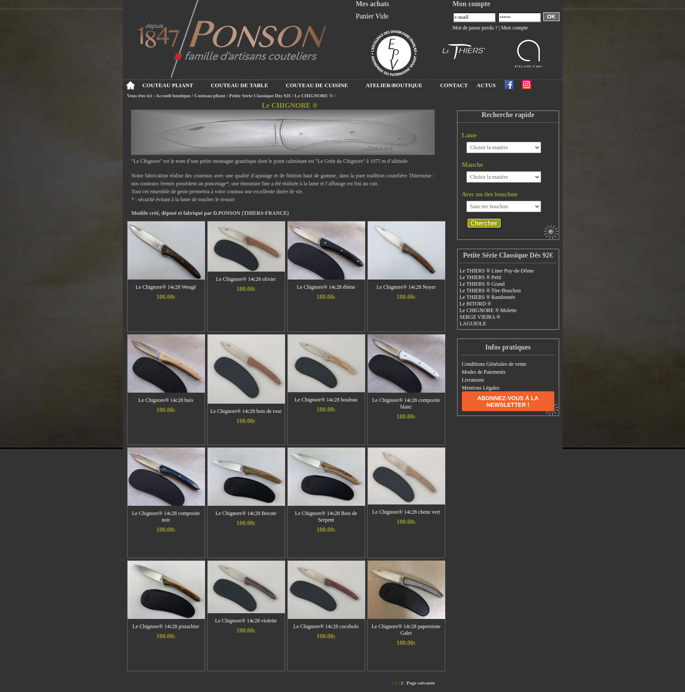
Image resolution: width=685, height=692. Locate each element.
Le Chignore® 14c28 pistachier (165, 626)
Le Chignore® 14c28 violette (246, 621)
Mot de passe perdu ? (475, 28)
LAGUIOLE (473, 323)
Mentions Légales (481, 388)
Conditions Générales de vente (494, 364)
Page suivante (421, 682)
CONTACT (454, 85)
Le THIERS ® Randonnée (488, 297)
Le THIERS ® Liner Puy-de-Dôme (497, 271)
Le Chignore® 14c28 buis (166, 400)
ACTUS (485, 85)
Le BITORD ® (475, 304)
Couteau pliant (209, 95)
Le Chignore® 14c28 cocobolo (326, 626)
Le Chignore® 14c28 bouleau (326, 400)
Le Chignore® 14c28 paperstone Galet (406, 629)
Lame (469, 135)
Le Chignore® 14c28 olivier (246, 279)
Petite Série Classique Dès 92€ (260, 95)
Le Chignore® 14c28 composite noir (166, 516)
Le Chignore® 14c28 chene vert (406, 512)
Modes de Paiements (484, 372)
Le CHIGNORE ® (313, 95)
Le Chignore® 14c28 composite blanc (406, 403)
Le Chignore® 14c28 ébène (326, 287)
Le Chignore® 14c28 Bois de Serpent (326, 516)
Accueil (130, 85)
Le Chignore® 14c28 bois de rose (246, 411)
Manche (472, 165)
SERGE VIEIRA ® (480, 317)
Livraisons (473, 380)
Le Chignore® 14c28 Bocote (246, 513)
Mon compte (514, 28)
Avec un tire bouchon (490, 194)
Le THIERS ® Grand (482, 284)
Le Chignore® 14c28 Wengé (166, 287)
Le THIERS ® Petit (481, 277)
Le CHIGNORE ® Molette (488, 310)
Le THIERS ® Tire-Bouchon (490, 290)
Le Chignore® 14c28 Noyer (406, 287)
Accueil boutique (173, 95)
